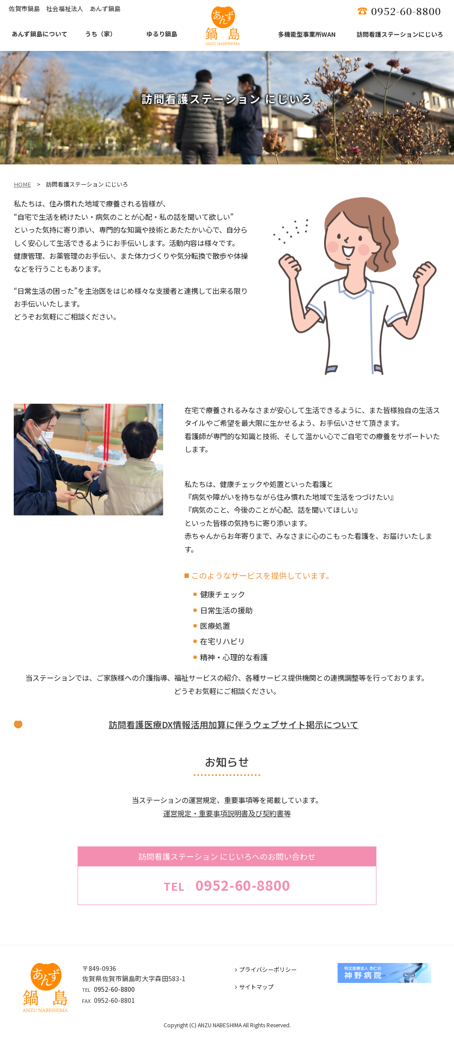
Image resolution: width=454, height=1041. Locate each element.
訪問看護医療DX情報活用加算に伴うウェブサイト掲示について (234, 724)
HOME (22, 184)
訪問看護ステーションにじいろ (399, 34)
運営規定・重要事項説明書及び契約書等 (227, 813)
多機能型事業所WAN (307, 34)
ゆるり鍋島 (161, 33)
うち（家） (100, 33)
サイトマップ (254, 987)
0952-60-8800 (114, 989)
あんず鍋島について (39, 33)
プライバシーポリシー (266, 969)
